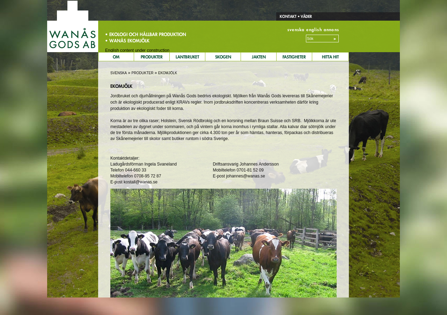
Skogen (223, 56)
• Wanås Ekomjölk (127, 40)
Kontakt (288, 16)
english (314, 29)
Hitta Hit (330, 56)
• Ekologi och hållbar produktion (145, 34)
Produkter (152, 56)
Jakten (259, 56)
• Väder (304, 16)
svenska (296, 29)
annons (331, 29)
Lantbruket (187, 56)
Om (116, 56)
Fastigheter (294, 56)
